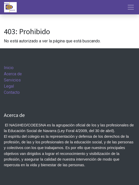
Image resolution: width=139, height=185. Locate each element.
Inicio (9, 67)
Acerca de (13, 73)
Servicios (12, 80)
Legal (9, 86)
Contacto (12, 92)
